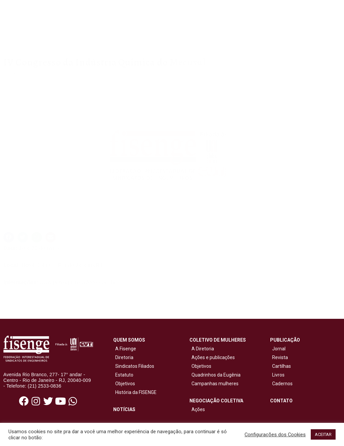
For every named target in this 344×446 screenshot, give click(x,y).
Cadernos (282, 383)
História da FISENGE (135, 392)
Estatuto (123, 375)
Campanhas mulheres (214, 383)
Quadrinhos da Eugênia (215, 375)
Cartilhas (281, 366)
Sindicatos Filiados (133, 366)
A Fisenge (124, 348)
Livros (278, 375)
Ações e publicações (212, 357)
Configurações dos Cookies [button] (275, 435)
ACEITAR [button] (323, 434)
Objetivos (124, 383)
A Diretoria (201, 348)
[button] (8, 237)
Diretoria (123, 357)
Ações (197, 409)
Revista (280, 357)
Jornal (279, 348)
